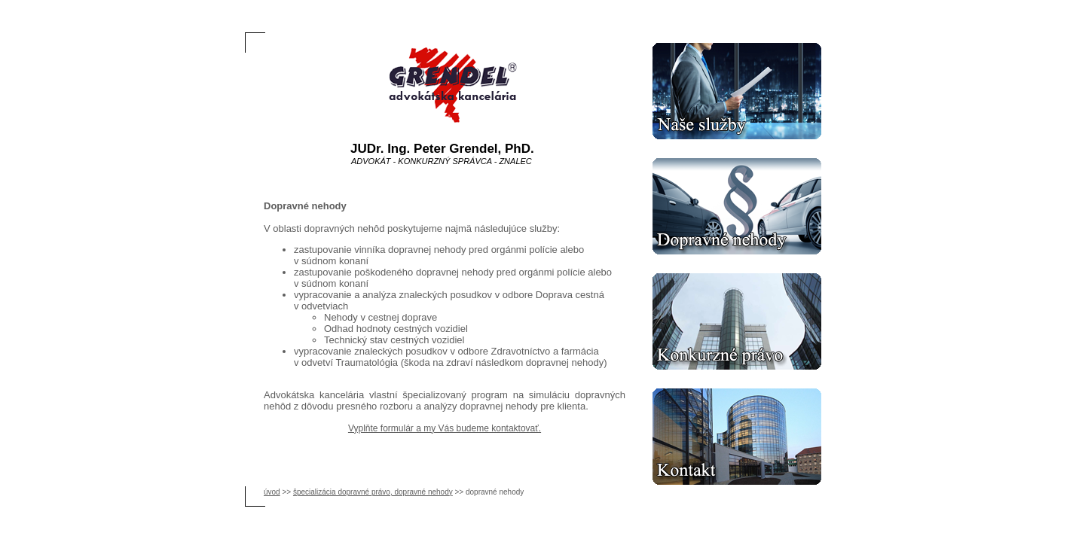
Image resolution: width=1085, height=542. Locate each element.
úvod (272, 492)
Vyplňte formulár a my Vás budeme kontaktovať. (444, 428)
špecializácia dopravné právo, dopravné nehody (373, 492)
